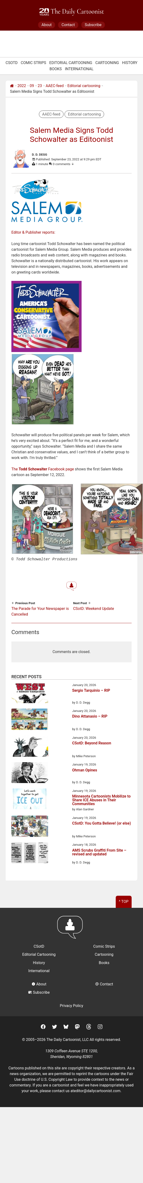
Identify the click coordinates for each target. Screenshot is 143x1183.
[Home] (12, 86)
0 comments (63, 164)
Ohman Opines (84, 770)
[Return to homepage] (71, 929)
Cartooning (107, 62)
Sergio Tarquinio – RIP (91, 690)
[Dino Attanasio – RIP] (29, 719)
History (130, 62)
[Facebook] (43, 1027)
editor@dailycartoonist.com (97, 1090)
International (79, 69)
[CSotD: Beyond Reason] (29, 746)
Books (56, 69)
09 (32, 86)
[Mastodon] (77, 1027)
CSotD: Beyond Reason (91, 743)
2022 (22, 86)
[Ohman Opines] (29, 773)
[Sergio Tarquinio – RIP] (29, 693)
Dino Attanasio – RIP (89, 716)
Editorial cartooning (83, 86)
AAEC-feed (55, 86)
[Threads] (89, 1027)
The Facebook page (42, 469)
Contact (68, 25)
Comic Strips (33, 62)
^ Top (124, 901)
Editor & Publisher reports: (33, 232)
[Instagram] (100, 1027)
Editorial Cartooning (70, 62)
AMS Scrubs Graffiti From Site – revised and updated (99, 852)
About (47, 25)
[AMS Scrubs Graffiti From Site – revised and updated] (29, 853)
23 (40, 86)
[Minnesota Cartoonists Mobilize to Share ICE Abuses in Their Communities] (29, 799)
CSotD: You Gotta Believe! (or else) (101, 823)
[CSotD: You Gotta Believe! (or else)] (29, 826)
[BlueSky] (66, 1027)
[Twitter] (54, 1027)
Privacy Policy (71, 1005)
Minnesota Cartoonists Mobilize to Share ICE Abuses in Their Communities (101, 799)
